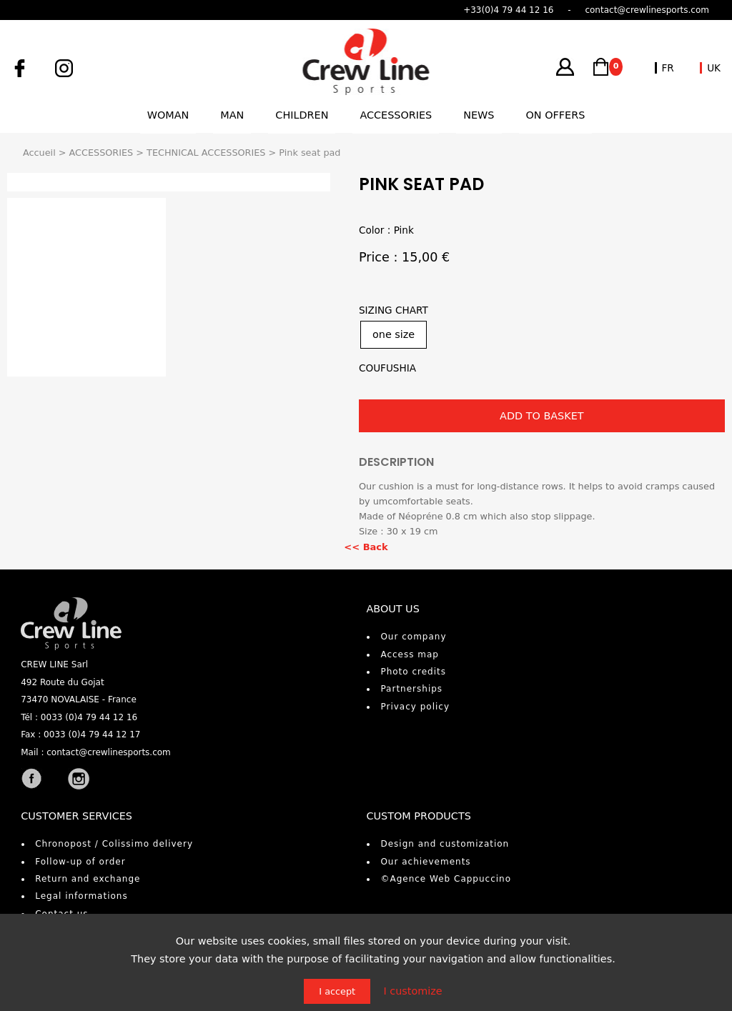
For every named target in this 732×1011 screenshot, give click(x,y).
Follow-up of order (80, 862)
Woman (168, 115)
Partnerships (411, 689)
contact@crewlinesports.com (108, 752)
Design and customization (444, 844)
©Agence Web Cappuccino (445, 879)
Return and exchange (87, 879)
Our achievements (425, 862)
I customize (412, 991)
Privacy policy (415, 707)
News (478, 115)
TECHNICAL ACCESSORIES (206, 152)
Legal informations (81, 896)
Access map (409, 654)
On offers (555, 115)
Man (232, 115)
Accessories (396, 115)
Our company (413, 637)
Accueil (39, 152)
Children (301, 115)
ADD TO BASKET (541, 416)
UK (714, 68)
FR (668, 68)
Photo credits (413, 672)
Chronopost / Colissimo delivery (114, 844)
